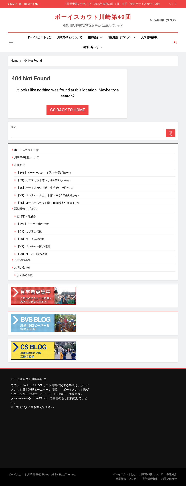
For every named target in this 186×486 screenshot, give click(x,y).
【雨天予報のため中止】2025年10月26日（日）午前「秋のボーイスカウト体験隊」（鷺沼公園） (112, 4)
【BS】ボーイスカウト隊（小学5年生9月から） (46, 187)
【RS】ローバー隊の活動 (32, 254)
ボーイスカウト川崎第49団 (93, 17)
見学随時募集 (149, 37)
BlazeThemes (67, 474)
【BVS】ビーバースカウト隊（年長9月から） (44, 172)
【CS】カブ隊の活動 (29, 231)
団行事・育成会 (26, 216)
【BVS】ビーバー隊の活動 (33, 224)
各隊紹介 (93, 37)
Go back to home (67, 110)
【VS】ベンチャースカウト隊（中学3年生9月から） (48, 195)
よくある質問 (25, 275)
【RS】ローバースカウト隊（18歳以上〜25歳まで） (48, 202)
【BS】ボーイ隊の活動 (31, 239)
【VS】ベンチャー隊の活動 (33, 246)
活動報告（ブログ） (120, 37)
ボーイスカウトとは (39, 37)
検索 (14, 127)
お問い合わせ (90, 47)
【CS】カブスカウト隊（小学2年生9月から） (44, 180)
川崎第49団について (69, 37)
